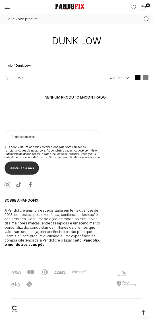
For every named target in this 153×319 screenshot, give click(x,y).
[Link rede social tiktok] (19, 184)
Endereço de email (24, 137)
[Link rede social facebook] (30, 184)
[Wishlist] (133, 7)
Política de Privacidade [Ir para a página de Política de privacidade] (85, 157)
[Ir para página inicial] (9, 66)
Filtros (14, 78)
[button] (143, 312)
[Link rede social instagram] (7, 184)
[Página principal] (69, 7)
